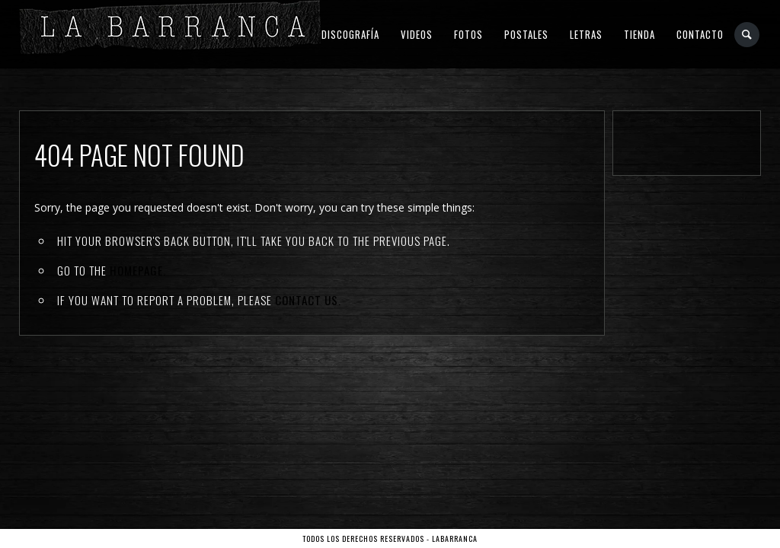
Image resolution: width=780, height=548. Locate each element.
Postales (526, 34)
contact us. (308, 300)
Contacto (700, 34)
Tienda (639, 34)
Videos (417, 34)
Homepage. (138, 270)
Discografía (350, 34)
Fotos (468, 34)
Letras (586, 34)
